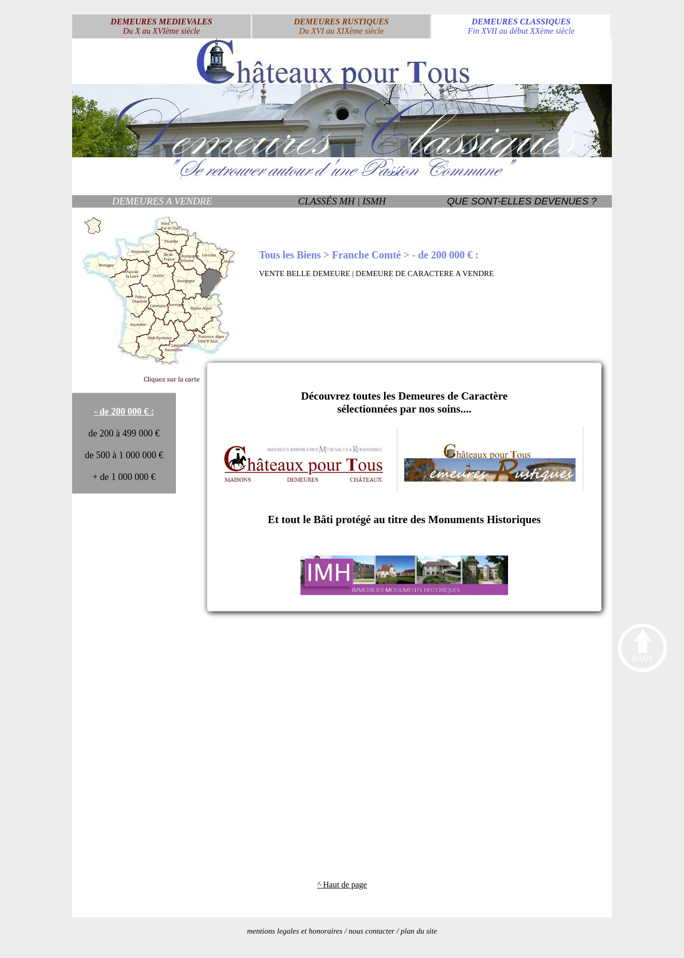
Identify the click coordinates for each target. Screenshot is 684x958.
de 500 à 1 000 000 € (124, 455)
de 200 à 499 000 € (123, 433)
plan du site (419, 931)
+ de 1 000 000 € (124, 477)
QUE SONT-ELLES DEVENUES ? (522, 201)
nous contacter (372, 931)
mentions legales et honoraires (295, 931)
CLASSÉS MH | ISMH (342, 201)
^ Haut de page (342, 884)
